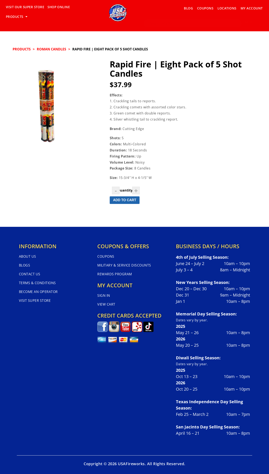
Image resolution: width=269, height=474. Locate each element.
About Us (27, 256)
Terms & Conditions (37, 283)
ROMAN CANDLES (51, 49)
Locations (227, 7)
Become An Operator (38, 291)
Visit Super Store (35, 300)
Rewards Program (114, 274)
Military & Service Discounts (124, 265)
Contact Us (29, 274)
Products (22, 49)
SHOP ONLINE (58, 7)
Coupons (205, 7)
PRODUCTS (84, 7)
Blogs (24, 265)
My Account (252, 7)
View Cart (106, 304)
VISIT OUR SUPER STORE (25, 7)
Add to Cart (124, 200)
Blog (188, 7)
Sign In (103, 295)
